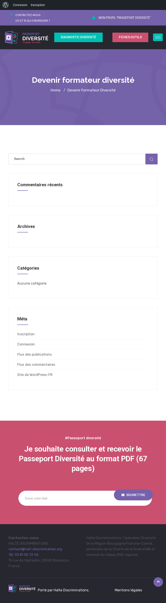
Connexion (26, 344)
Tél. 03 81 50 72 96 (23, 555)
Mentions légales (128, 590)
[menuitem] (5, 5)
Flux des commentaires (36, 365)
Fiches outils (130, 37)
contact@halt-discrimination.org (35, 549)
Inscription (26, 334)
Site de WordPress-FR (35, 375)
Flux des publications (34, 354)
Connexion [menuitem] (20, 5)
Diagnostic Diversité (78, 37)
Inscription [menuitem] (38, 5)
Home (56, 90)
